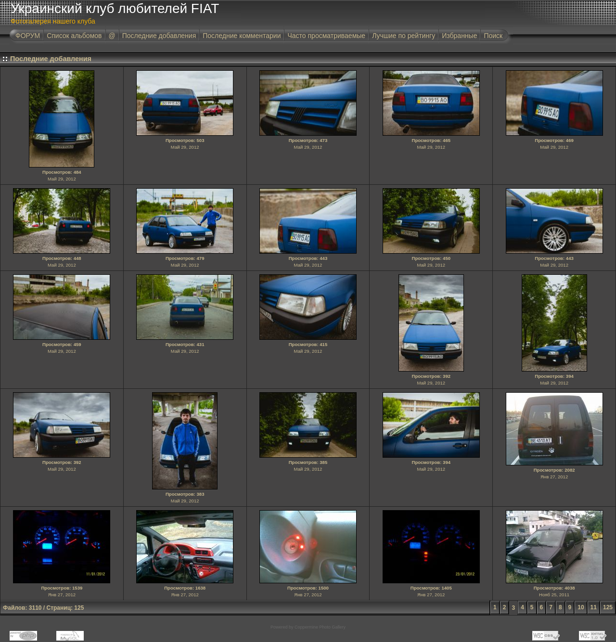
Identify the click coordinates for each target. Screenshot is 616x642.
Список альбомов (74, 35)
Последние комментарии (242, 35)
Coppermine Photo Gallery (320, 627)
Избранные (459, 35)
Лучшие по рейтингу (403, 35)
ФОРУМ (27, 35)
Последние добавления (159, 35)
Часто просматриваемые (326, 35)
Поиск (493, 35)
